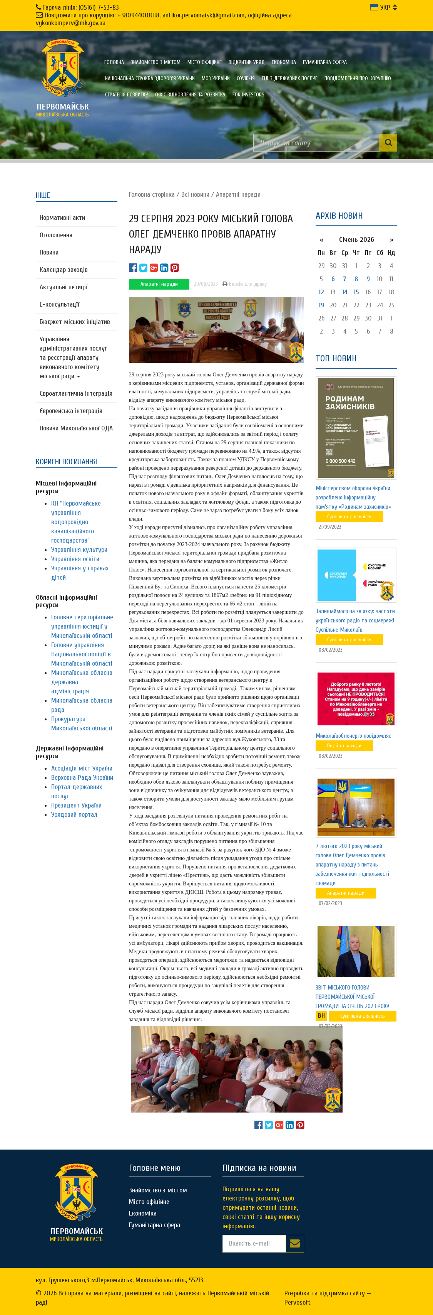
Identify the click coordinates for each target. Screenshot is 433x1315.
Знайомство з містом (156, 62)
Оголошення (56, 235)
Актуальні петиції (63, 287)
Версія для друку (244, 284)
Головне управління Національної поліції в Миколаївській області (81, 654)
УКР (380, 7)
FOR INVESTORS (248, 94)
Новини (49, 252)
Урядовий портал (74, 815)
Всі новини (195, 195)
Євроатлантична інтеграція (76, 393)
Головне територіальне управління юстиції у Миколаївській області (82, 626)
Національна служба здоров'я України (150, 78)
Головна (114, 62)
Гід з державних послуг (290, 78)
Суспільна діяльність (349, 516)
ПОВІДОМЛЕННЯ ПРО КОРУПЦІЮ (357, 78)
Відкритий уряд (247, 62)
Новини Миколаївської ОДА (76, 428)
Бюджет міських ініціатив (75, 322)
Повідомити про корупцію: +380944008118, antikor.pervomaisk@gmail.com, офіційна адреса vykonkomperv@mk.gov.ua (164, 19)
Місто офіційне (204, 62)
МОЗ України (216, 78)
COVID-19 (246, 78)
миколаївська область (63, 110)
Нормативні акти (62, 218)
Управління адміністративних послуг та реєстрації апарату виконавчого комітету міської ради (73, 357)
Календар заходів (64, 270)
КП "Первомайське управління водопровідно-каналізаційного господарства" (76, 522)
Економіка (284, 62)
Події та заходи (344, 745)
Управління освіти (75, 559)
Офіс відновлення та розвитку (190, 94)
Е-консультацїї (59, 304)
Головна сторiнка (152, 195)
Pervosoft (297, 1302)
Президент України (76, 805)
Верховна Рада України (82, 778)
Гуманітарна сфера (325, 62)
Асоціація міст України (81, 768)
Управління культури (79, 550)
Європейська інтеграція (71, 411)
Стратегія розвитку (126, 94)
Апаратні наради (238, 195)
